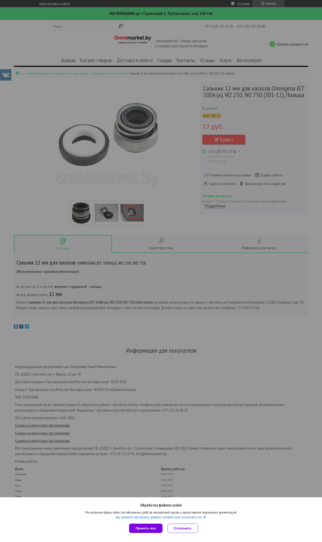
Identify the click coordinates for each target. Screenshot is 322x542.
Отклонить (182, 528)
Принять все (146, 528)
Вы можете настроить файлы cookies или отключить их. (159, 517)
